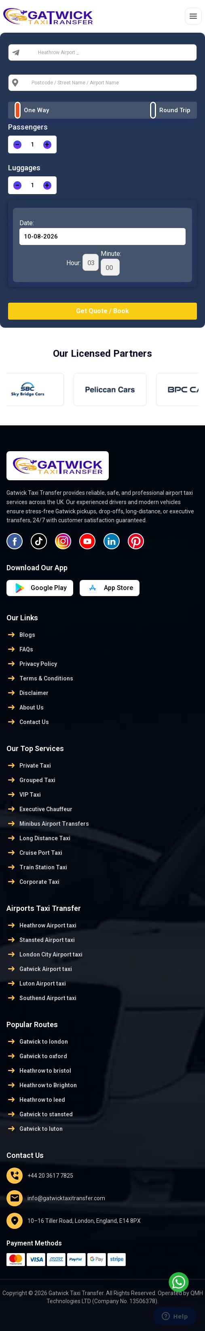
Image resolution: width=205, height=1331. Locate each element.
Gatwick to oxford (36, 1056)
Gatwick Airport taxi (39, 969)
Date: (26, 223)
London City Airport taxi (44, 954)
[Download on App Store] (39, 588)
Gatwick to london (37, 1041)
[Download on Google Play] (109, 588)
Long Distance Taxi (38, 838)
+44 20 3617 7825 (39, 1176)
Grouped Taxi (30, 780)
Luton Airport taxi (36, 983)
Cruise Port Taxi (34, 853)
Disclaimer (27, 693)
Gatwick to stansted (39, 1114)
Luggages (24, 167)
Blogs (20, 635)
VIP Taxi (23, 794)
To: (28, 83)
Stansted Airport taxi (40, 940)
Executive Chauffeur (39, 809)
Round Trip (174, 110)
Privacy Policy (31, 664)
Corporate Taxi (32, 882)
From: (32, 52)
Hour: (82, 262)
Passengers (28, 127)
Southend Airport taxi (41, 998)
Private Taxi (28, 765)
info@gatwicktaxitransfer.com (55, 1198)
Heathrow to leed (35, 1100)
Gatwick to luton (34, 1129)
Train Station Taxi (36, 867)
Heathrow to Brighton (41, 1085)
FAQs (19, 649)
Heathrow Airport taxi (41, 925)
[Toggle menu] (193, 16)
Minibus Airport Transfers (47, 824)
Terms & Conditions (39, 678)
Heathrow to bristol (38, 1071)
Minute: (111, 263)
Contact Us (27, 722)
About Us (25, 707)
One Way (36, 110)
